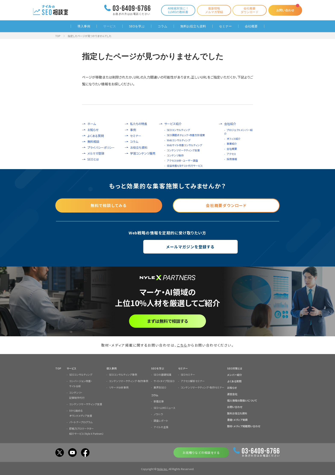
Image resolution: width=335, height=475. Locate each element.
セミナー (225, 26)
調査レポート (161, 420)
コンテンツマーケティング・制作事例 (128, 381)
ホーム (91, 124)
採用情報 (232, 159)
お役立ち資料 (138, 148)
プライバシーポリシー (101, 148)
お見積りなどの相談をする (201, 452)
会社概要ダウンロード (249, 10)
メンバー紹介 (234, 374)
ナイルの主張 (161, 427)
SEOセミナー (188, 374)
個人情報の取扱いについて (242, 400)
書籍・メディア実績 (237, 419)
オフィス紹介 (234, 138)
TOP (57, 36)
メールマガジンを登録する (167, 246)
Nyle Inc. (162, 469)
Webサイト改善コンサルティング (184, 145)
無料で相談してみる (109, 205)
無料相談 (93, 142)
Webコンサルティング (178, 140)
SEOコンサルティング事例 (123, 374)
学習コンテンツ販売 (143, 153)
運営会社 (232, 394)
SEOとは (93, 159)
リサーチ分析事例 (119, 387)
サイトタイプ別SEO (164, 381)
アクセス (231, 154)
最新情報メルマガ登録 (214, 10)
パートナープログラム (81, 422)
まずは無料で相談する (167, 321)
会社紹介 (230, 124)
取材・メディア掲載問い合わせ (243, 426)
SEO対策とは (234, 368)
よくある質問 (95, 136)
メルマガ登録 (95, 153)
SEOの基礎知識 (162, 374)
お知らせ (92, 130)
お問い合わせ (285, 10)
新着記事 (159, 401)
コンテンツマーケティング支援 (183, 150)
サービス (109, 26)
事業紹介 (232, 143)
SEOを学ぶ (137, 26)
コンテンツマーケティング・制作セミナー (202, 387)
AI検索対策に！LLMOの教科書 (177, 10)
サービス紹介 (173, 124)
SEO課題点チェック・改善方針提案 (186, 135)
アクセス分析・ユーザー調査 (182, 160)
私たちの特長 (138, 124)
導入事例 (83, 26)
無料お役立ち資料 (193, 26)
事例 (133, 130)
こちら (182, 345)
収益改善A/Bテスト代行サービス (185, 165)
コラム (162, 26)
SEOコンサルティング (178, 130)
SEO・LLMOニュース (164, 407)
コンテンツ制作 (175, 155)
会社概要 (251, 26)
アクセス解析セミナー (193, 381)
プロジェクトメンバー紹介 (238, 131)
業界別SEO (160, 387)
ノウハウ (158, 414)
